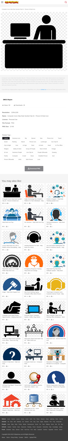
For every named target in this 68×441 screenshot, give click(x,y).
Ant (8, 421)
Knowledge (55, 427)
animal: (4, 421)
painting (14, 141)
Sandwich (39, 429)
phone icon (50, 138)
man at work (43, 149)
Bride (16, 424)
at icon (6, 152)
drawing (54, 152)
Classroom (23, 427)
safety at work (17, 149)
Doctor (36, 424)
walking (48, 424)
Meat (35, 429)
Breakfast (8, 429)
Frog (54, 421)
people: (4, 424)
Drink (22, 429)
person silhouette (9, 159)
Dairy (13, 429)
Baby (12, 424)
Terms (8, 437)
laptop (6, 138)
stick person (29, 159)
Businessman (31, 424)
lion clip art (29, 152)
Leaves (18, 419)
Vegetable (50, 429)
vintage (54, 149)
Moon (57, 419)
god (53, 156)
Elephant (46, 421)
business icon (16, 138)
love (38, 159)
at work (41, 145)
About (3, 437)
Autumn (13, 419)
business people (17, 152)
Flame (38, 419)
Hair (56, 424)
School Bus (45, 427)
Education (39, 427)
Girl (59, 424)
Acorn (8, 419)
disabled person (43, 156)
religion (6, 149)
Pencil (34, 427)
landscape (44, 141)
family (6, 156)
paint (32, 145)
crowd (24, 156)
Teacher (14, 427)
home (52, 424)
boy (62, 424)
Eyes (43, 424)
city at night (7, 145)
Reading (29, 427)
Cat (23, 421)
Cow (31, 421)
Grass (47, 419)
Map (50, 427)
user (16, 145)
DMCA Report (7, 99)
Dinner (60, 429)
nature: (4, 419)
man (41, 138)
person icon (32, 141)
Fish (51, 421)
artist (20, 159)
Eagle (41, 421)
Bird (15, 421)
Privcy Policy (14, 437)
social (5, 141)
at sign (25, 145)
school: (4, 427)
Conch (27, 419)
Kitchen (56, 429)
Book (18, 427)
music (32, 156)
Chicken (27, 421)
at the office (59, 145)
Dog (34, 421)
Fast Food (26, 429)
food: (3, 429)
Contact (21, 437)
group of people (30, 149)
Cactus (22, 419)
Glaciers (43, 419)
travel (59, 138)
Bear (11, 421)
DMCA (26, 437)
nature (23, 141)
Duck (38, 421)
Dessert (17, 429)
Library (60, 427)
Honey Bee (58, 421)
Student (9, 427)
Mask (8, 424)
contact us (43, 89)
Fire (34, 419)
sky (26, 138)
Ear (40, 424)
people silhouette (42, 152)
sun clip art (54, 141)
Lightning (52, 419)
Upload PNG (32, 437)
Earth (31, 419)
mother (24, 424)
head (49, 145)
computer (15, 156)
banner (33, 138)
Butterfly (19, 421)
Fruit (31, 429)
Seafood (45, 429)
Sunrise (61, 419)
